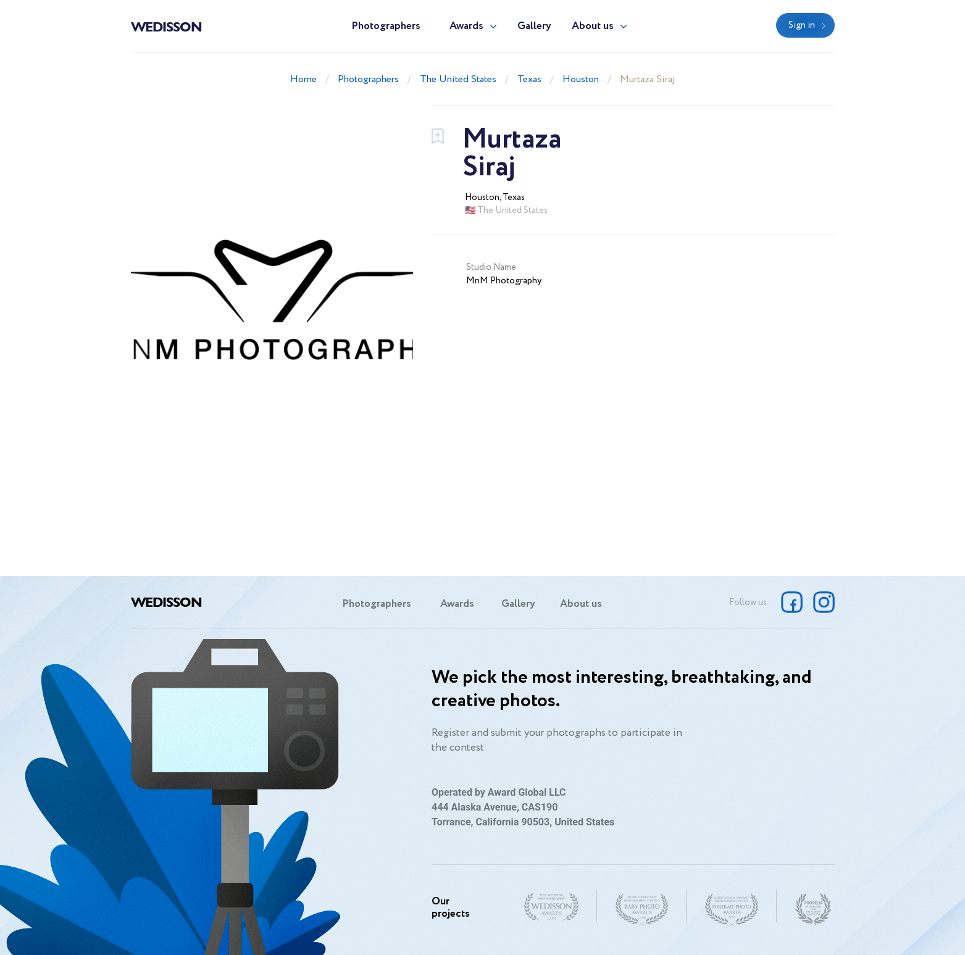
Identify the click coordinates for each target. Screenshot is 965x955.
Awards (466, 26)
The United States (458, 79)
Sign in (801, 25)
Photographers (385, 26)
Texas (529, 79)
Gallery (534, 26)
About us (593, 26)
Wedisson (166, 26)
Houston (580, 79)
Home (303, 79)
